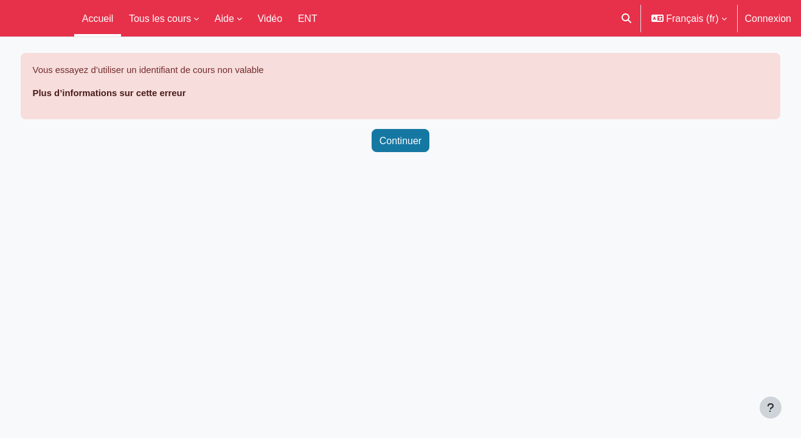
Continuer (400, 142)
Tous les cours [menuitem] (160, 18)
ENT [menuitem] (307, 18)
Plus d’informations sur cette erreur (137, 94)
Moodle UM (35, 18)
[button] (626, 18)
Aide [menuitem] (224, 18)
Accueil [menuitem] (98, 18)
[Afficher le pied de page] (771, 408)
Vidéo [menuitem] (269, 18)
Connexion (768, 18)
